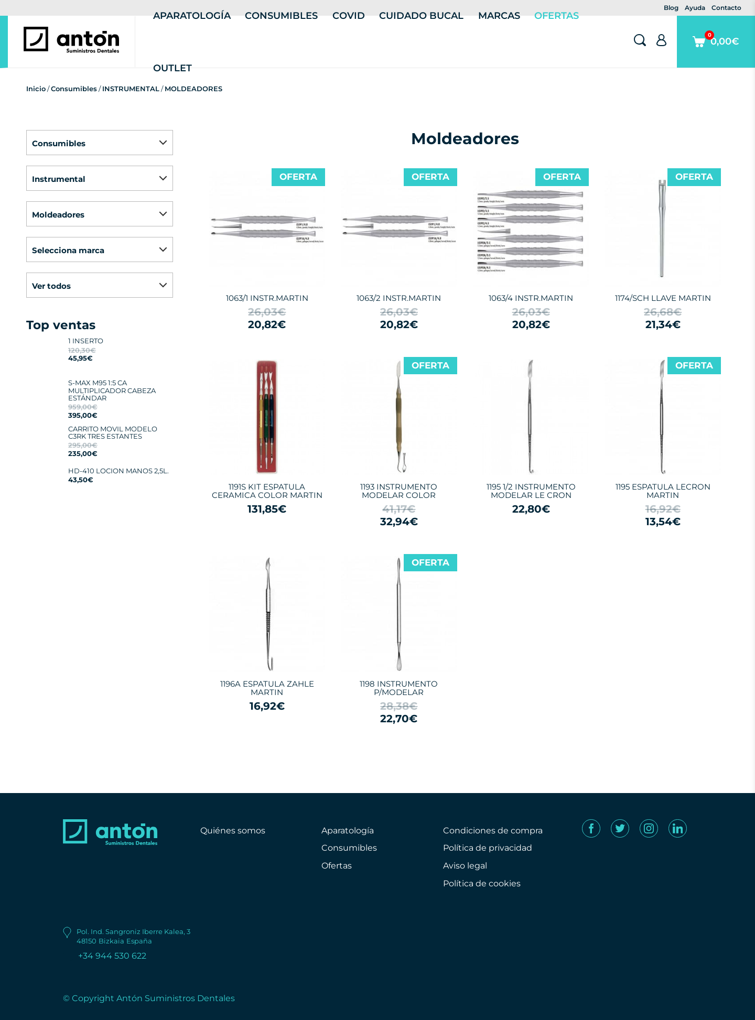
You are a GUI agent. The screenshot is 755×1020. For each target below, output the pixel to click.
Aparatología (347, 830)
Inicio (36, 88)
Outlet (172, 68)
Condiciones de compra (493, 830)
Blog (671, 8)
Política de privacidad (487, 848)
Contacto (726, 8)
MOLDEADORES (193, 88)
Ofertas (336, 866)
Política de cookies (482, 883)
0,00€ (716, 49)
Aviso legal (465, 866)
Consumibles (74, 88)
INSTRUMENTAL (130, 88)
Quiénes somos (232, 830)
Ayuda (695, 8)
